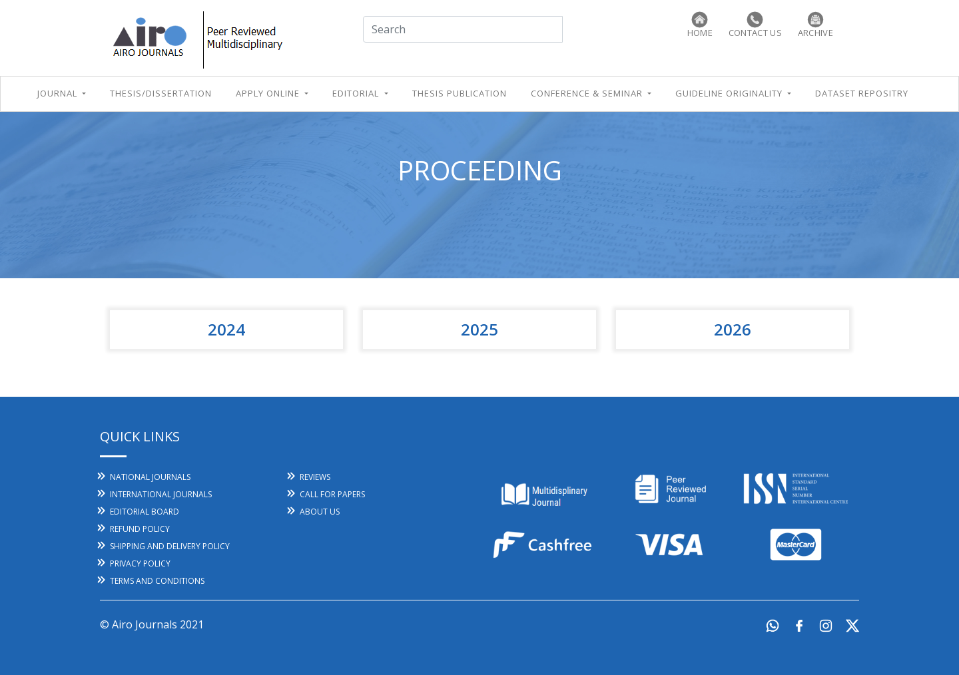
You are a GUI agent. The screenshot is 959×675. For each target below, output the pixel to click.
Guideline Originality (730, 93)
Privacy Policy (140, 563)
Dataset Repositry (861, 93)
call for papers (332, 494)
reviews (315, 477)
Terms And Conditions (157, 580)
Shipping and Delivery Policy (170, 546)
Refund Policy (140, 529)
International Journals (161, 494)
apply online (269, 93)
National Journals (150, 477)
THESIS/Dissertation (161, 93)
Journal (58, 93)
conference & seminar (588, 93)
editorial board (144, 511)
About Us (320, 511)
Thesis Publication (459, 93)
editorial (357, 93)
